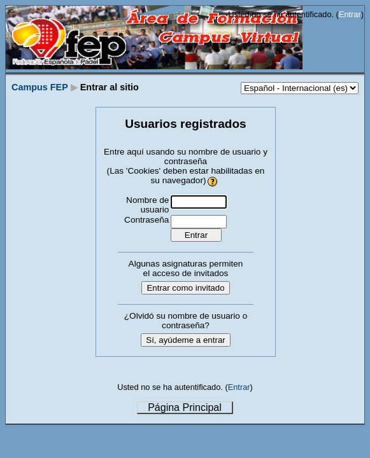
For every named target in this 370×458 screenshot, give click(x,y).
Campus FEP (39, 87)
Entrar (350, 14)
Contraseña (146, 220)
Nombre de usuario (147, 204)
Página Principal (185, 407)
